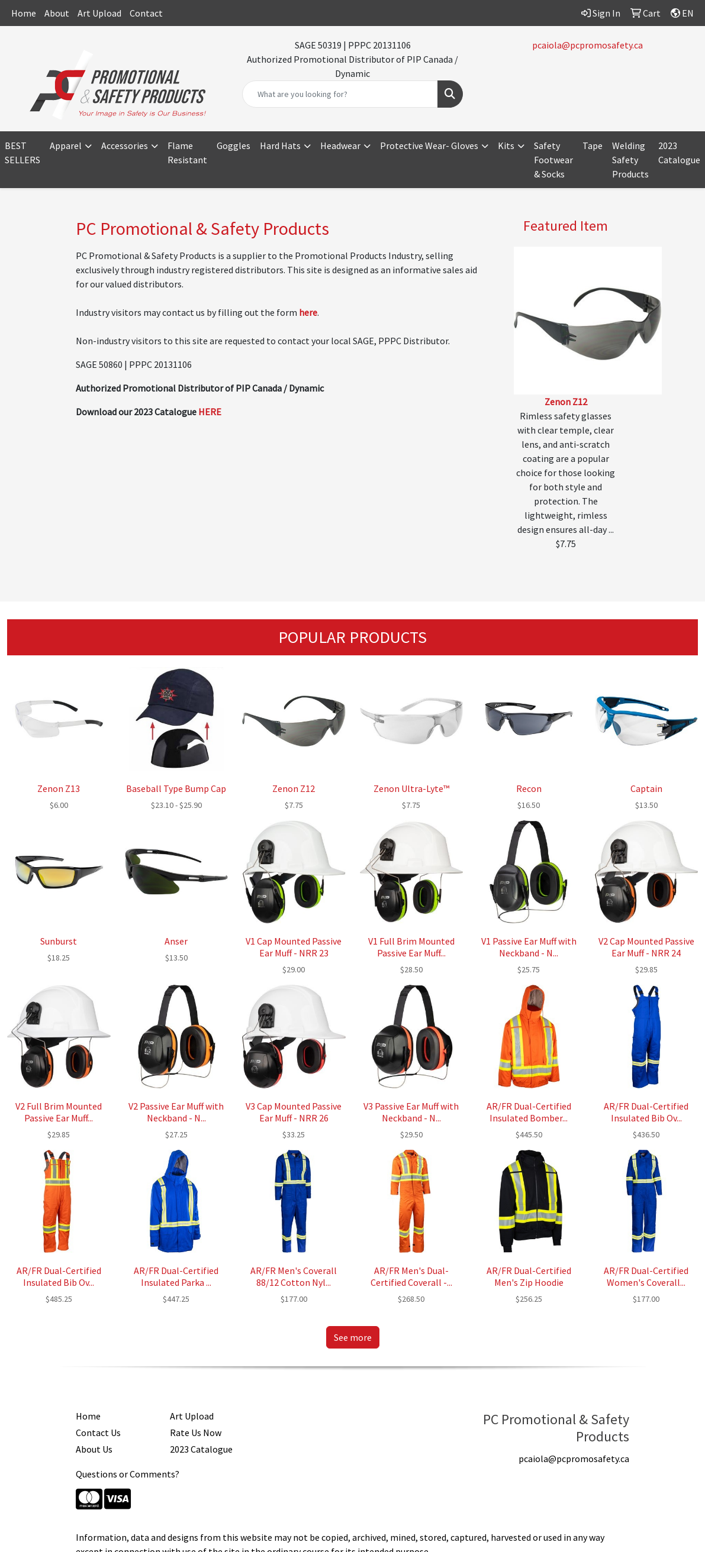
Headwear (340, 145)
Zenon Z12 (566, 402)
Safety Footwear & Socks (553, 160)
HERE (209, 412)
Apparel (66, 145)
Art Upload (99, 13)
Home (23, 13)
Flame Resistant (187, 153)
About (56, 13)
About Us (94, 1449)
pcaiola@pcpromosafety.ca (587, 45)
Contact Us (98, 1432)
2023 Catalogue (679, 153)
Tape (592, 145)
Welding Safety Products (630, 160)
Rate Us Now (195, 1432)
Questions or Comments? (127, 1474)
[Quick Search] (340, 94)
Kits (506, 145)
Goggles (233, 145)
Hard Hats (280, 145)
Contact (146, 13)
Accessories (124, 145)
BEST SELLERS (22, 153)
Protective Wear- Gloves (429, 145)
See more (353, 1337)
